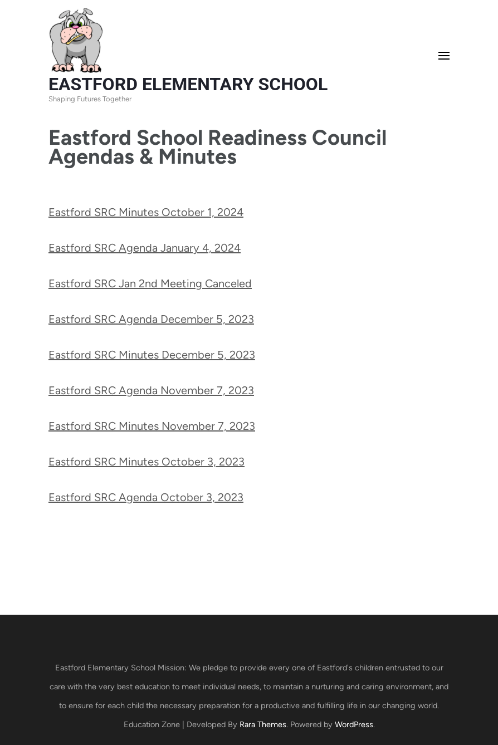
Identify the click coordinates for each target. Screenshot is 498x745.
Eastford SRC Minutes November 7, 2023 (151, 426)
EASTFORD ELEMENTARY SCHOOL (188, 84)
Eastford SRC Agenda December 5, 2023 (151, 319)
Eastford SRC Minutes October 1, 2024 (145, 212)
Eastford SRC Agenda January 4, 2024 (144, 247)
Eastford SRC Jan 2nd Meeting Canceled (150, 283)
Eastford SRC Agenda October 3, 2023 (145, 497)
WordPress (354, 724)
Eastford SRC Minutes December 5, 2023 (151, 354)
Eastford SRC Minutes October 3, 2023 (146, 461)
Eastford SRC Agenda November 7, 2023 (151, 390)
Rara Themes (263, 724)
